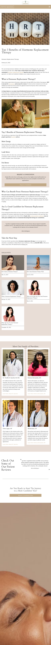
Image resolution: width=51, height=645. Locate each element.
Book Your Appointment (8, 6)
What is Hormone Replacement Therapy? (11, 297)
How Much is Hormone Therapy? (10, 272)
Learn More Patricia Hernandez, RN (36, 394)
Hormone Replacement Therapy (10, 59)
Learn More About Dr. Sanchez (10, 394)
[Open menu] (49, 6)
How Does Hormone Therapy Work (35, 272)
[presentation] (13, 263)
